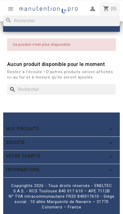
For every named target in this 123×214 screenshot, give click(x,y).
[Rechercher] (61, 20)
